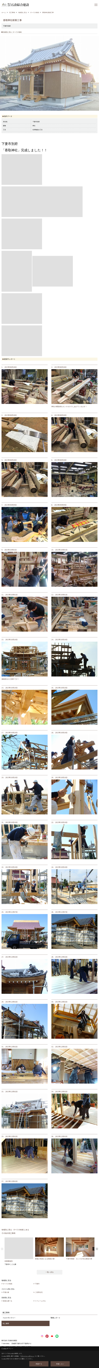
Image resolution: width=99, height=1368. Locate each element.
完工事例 (6, 1323)
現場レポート (55, 1317)
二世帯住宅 (39, 1292)
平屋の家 (6, 1292)
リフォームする (40, 1301)
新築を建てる (7, 1301)
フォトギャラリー (9, 1317)
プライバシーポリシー (27, 1356)
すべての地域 (7, 1284)
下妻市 (37, 1284)
